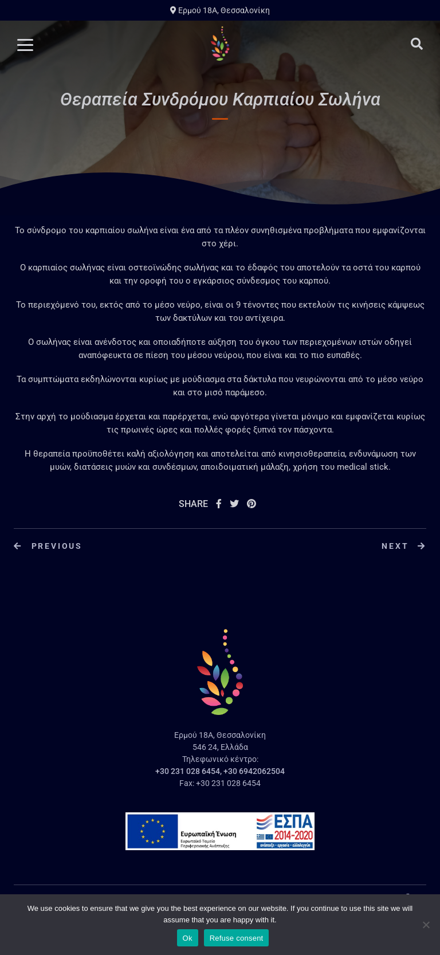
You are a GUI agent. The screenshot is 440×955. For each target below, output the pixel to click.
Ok (187, 938)
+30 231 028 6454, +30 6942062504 (220, 771)
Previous (48, 546)
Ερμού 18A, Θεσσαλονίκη (220, 10)
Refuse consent (237, 938)
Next (404, 546)
